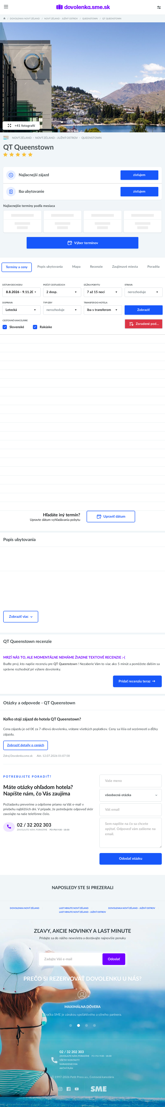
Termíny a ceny (17, 267)
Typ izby (47, 303)
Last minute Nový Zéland (74, 908)
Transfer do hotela (95, 303)
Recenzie (96, 266)
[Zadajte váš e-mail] (71, 959)
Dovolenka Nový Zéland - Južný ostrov (131, 908)
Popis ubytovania (50, 266)
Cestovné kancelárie (15, 321)
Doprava (7, 303)
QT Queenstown (65, 664)
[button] (71, 1025)
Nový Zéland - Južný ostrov (61, 19)
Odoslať (114, 959)
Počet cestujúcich (54, 285)
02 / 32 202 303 (34, 825)
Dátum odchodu (12, 285)
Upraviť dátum (110, 516)
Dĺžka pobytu (92, 285)
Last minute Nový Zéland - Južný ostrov (82, 912)
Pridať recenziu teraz (137, 681)
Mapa (76, 266)
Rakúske (46, 327)
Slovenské (16, 327)
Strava (129, 285)
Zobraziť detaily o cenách (25, 745)
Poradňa (153, 266)
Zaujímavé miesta (125, 266)
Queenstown (90, 19)
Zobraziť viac (20, 616)
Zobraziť (143, 310)
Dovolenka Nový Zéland (25, 19)
